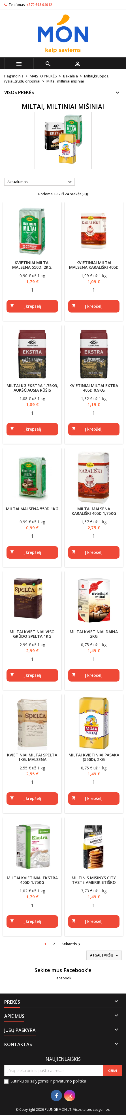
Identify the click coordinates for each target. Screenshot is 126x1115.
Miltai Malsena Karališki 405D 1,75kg (94, 511)
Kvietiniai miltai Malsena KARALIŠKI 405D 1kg (94, 267)
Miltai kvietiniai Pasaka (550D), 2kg (94, 757)
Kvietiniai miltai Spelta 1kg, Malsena (32, 757)
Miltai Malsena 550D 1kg (32, 508)
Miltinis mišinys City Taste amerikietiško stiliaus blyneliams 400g (93, 882)
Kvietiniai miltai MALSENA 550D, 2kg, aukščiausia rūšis (32, 267)
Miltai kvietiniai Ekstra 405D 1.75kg (32, 880)
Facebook (63, 977)
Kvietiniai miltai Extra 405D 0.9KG (93, 388)
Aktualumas (40, 182)
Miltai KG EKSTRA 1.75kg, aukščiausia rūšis (32, 388)
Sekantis (71, 944)
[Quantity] (32, 290)
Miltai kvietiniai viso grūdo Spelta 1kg (32, 634)
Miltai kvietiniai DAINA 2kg (94, 634)
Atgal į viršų (104, 955)
